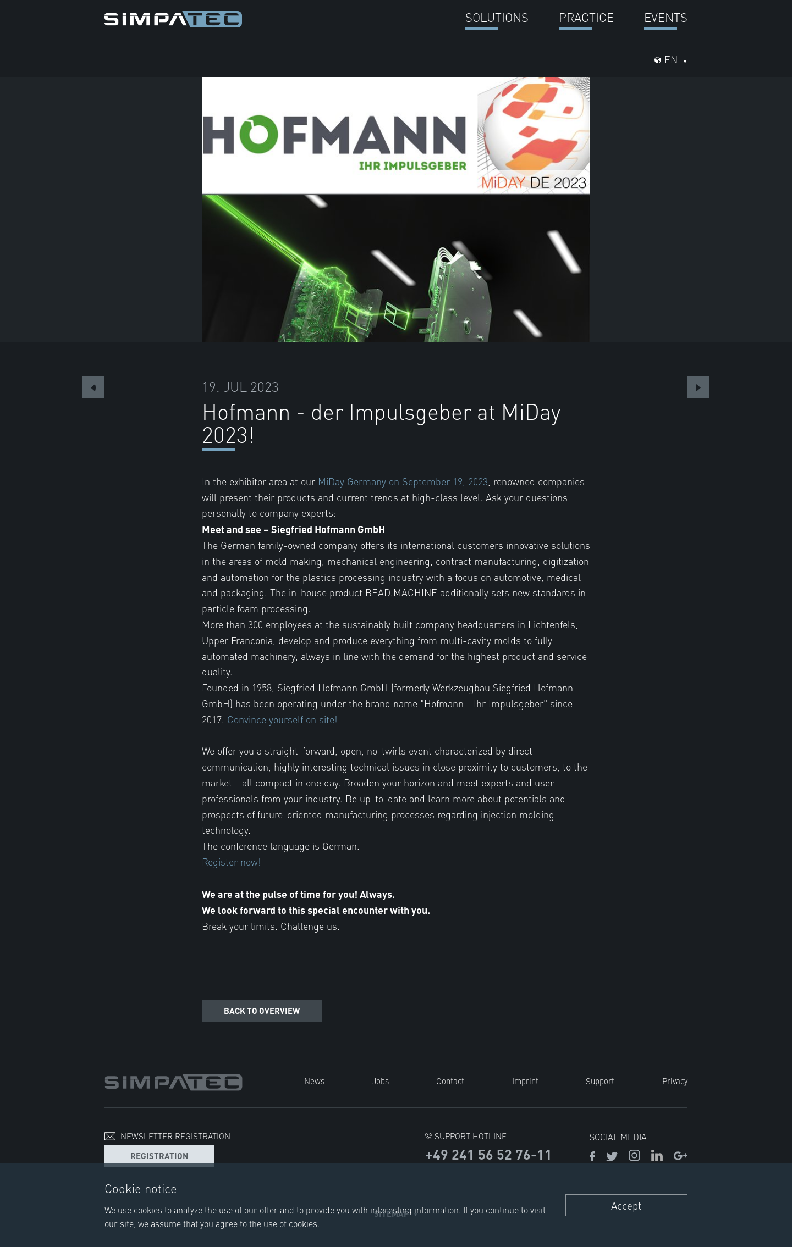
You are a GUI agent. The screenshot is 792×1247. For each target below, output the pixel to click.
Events (666, 16)
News (314, 1081)
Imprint (525, 1081)
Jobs (380, 1081)
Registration (159, 1155)
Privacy (675, 1081)
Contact (450, 1081)
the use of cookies (283, 1223)
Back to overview (262, 1010)
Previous (93, 387)
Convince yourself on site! (282, 719)
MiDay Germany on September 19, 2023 (403, 481)
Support (600, 1081)
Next (699, 387)
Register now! (231, 861)
